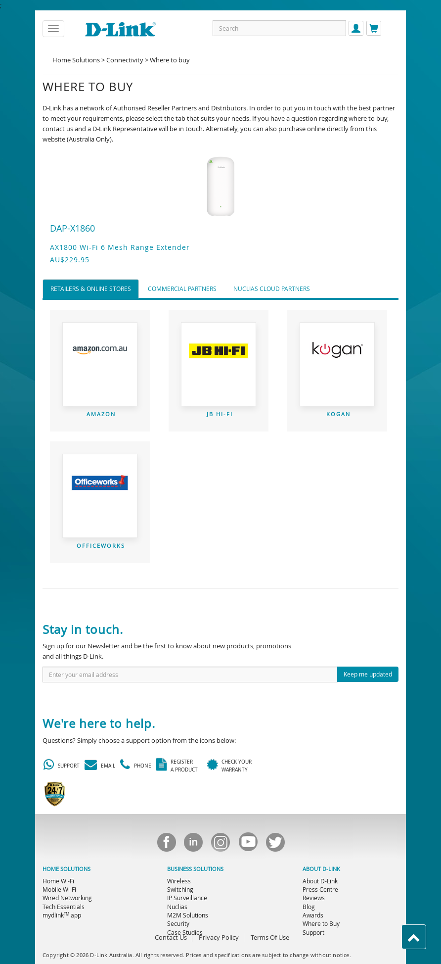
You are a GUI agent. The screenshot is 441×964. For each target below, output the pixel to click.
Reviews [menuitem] (314, 898)
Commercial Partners (182, 288)
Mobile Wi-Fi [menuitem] (59, 889)
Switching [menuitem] (180, 889)
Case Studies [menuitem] (185, 932)
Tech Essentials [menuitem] (64, 907)
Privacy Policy (219, 937)
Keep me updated (368, 674)
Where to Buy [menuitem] (321, 923)
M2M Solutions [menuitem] (187, 915)
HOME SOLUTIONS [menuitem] (66, 869)
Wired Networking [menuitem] (67, 898)
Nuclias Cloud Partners (271, 288)
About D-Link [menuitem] (320, 881)
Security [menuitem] (178, 923)
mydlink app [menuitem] (62, 915)
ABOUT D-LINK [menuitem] (321, 869)
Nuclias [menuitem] (177, 907)
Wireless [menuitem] (179, 881)
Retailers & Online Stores (90, 288)
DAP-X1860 (72, 228)
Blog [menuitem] (309, 907)
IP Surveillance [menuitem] (187, 898)
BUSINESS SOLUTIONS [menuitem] (195, 869)
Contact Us (171, 937)
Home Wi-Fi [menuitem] (58, 881)
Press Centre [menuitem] (320, 889)
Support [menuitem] (313, 932)
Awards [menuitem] (313, 915)
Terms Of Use (270, 937)
